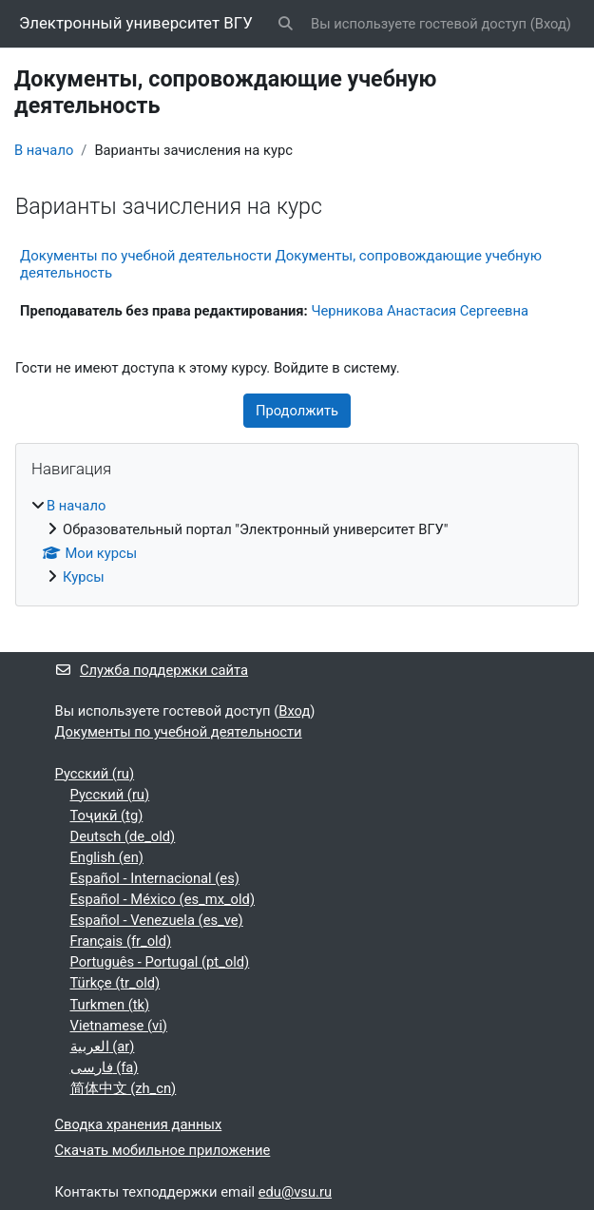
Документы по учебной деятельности (178, 731)
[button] (286, 23)
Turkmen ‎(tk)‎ (110, 1004)
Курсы (84, 577)
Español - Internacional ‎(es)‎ (155, 878)
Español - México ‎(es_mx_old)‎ (163, 899)
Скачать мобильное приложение (163, 1150)
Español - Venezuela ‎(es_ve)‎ (156, 920)
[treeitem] (297, 541)
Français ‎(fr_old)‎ (121, 941)
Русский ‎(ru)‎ (95, 773)
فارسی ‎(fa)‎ (104, 1067)
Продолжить (297, 410)
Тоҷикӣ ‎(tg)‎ (107, 815)
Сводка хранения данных (138, 1124)
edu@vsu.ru (295, 1191)
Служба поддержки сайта (152, 670)
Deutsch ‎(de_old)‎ (123, 836)
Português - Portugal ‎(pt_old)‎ (160, 961)
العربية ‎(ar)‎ (102, 1046)
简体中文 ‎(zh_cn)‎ (123, 1088)
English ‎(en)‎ (107, 857)
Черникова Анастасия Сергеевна (419, 310)
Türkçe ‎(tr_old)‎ (115, 982)
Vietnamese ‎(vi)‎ (118, 1025)
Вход (550, 23)
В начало (43, 150)
